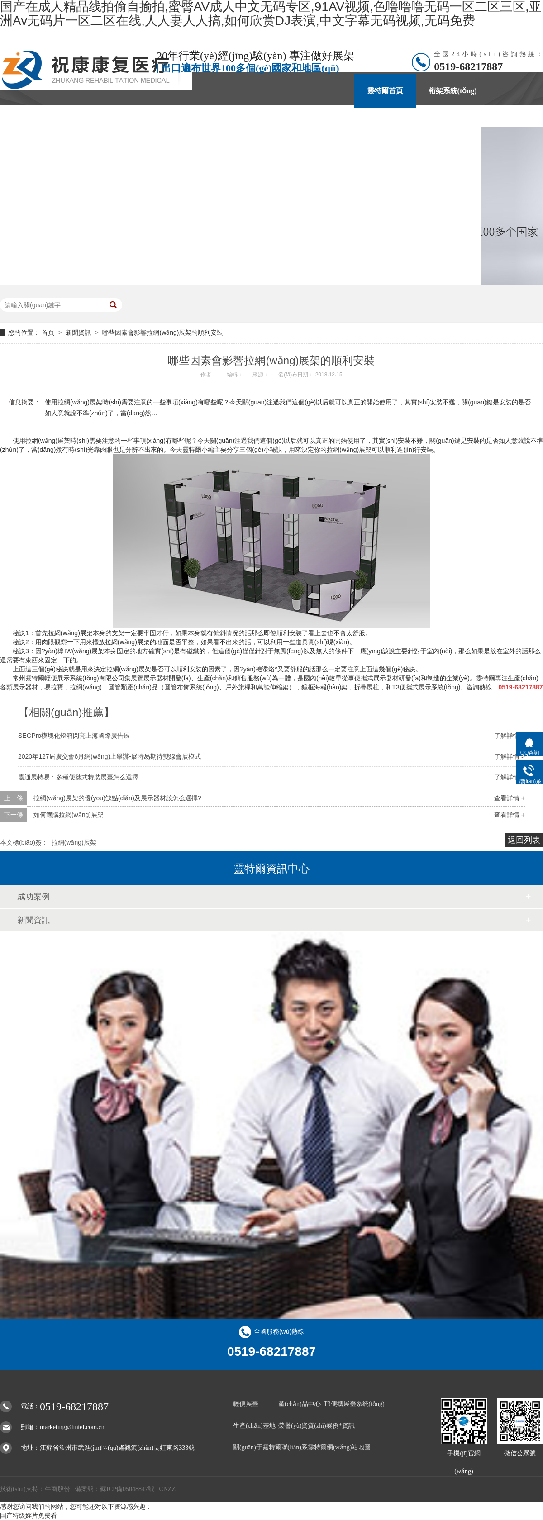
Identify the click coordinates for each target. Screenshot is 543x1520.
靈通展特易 (158, 124)
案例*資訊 (292, 124)
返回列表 (524, 840)
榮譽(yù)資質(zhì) (302, 1425)
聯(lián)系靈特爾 (441, 124)
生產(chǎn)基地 (254, 1425)
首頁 (49, 332)
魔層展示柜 (31, 124)
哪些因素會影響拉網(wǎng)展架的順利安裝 (162, 332)
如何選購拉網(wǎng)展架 (68, 814)
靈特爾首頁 (385, 91)
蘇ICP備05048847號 (127, 1489)
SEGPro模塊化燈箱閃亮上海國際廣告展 (74, 735)
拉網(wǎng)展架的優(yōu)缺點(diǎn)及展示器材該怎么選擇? (117, 798)
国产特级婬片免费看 (28, 1515)
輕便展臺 (245, 1404)
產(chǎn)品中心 (226, 124)
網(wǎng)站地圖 (349, 1447)
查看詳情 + (509, 798)
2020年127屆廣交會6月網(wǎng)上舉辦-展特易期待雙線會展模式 (109, 756)
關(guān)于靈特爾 (361, 124)
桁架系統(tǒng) (453, 91)
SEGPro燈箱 (94, 124)
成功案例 (33, 896)
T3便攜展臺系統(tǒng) (354, 1404)
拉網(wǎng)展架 (74, 842)
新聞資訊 (79, 332)
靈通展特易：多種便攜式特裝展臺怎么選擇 (78, 777)
